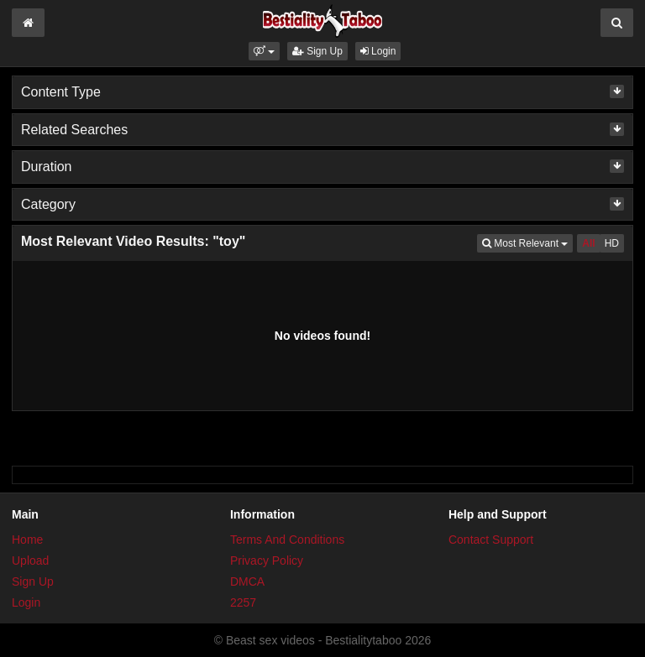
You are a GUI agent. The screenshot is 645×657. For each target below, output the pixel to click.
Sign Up (317, 51)
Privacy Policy (266, 560)
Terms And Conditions (287, 539)
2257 (243, 602)
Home (27, 539)
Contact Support (490, 539)
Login (378, 51)
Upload (30, 560)
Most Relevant (527, 242)
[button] (264, 51)
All (588, 243)
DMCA (247, 581)
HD (612, 243)
